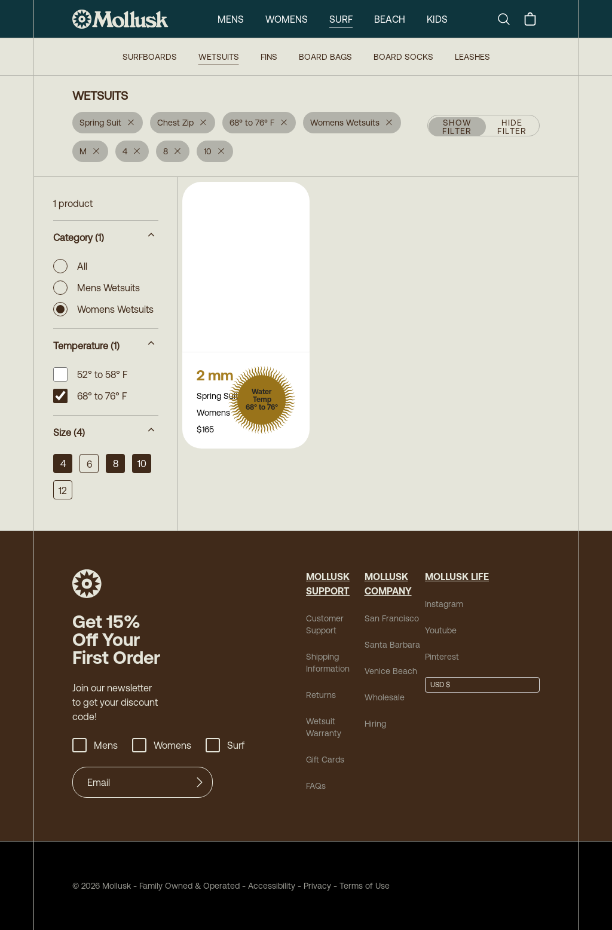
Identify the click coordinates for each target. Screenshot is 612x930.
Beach (389, 19)
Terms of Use (364, 886)
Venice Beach (391, 671)
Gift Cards (325, 759)
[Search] (509, 19)
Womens (286, 19)
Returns (321, 695)
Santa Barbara (392, 645)
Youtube (441, 630)
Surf (341, 19)
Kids (437, 19)
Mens (231, 19)
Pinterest (442, 656)
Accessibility (267, 886)
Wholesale (385, 697)
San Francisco (392, 618)
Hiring (375, 723)
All (70, 266)
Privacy (317, 886)
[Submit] (199, 782)
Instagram (444, 604)
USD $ (440, 685)
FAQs (316, 786)
